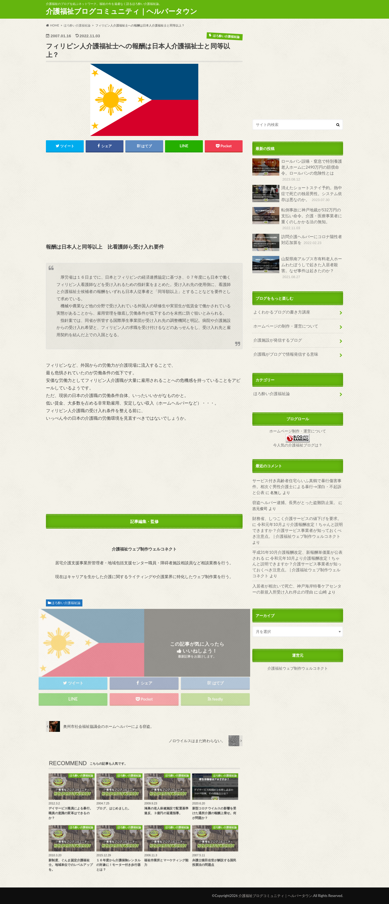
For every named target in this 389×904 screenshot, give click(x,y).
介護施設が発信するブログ (276, 334)
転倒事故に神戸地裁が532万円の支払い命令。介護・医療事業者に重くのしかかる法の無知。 (297, 218)
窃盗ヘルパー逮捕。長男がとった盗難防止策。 (292, 495)
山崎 (311, 572)
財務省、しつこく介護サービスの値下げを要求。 (294, 511)
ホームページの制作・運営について (283, 320)
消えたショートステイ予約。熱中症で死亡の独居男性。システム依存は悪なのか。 (297, 193)
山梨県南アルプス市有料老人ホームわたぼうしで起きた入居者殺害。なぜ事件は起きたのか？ (297, 264)
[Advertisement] (144, 198)
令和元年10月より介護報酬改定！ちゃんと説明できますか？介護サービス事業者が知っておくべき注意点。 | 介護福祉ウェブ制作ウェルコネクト (296, 523)
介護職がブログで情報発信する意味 (283, 348)
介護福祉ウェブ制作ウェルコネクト (297, 649)
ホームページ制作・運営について (297, 425)
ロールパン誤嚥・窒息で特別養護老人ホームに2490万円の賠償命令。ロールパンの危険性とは (297, 170)
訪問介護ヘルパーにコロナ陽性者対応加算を (297, 241)
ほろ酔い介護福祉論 (66, 603)
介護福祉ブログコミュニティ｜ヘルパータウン (121, 11)
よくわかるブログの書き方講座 (279, 306)
